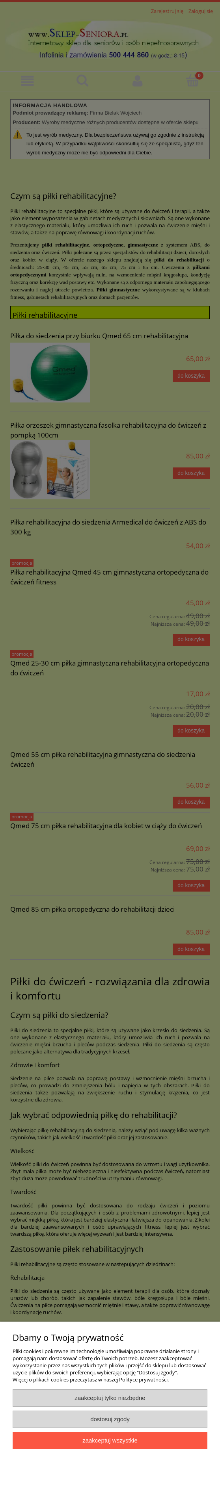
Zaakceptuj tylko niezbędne (110, 1397)
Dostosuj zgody (110, 1419)
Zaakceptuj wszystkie (109, 1440)
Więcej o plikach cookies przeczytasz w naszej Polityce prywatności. (91, 1379)
